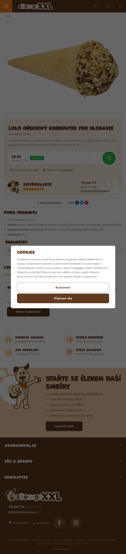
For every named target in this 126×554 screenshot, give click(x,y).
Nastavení (63, 287)
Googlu (79, 267)
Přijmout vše (63, 298)
